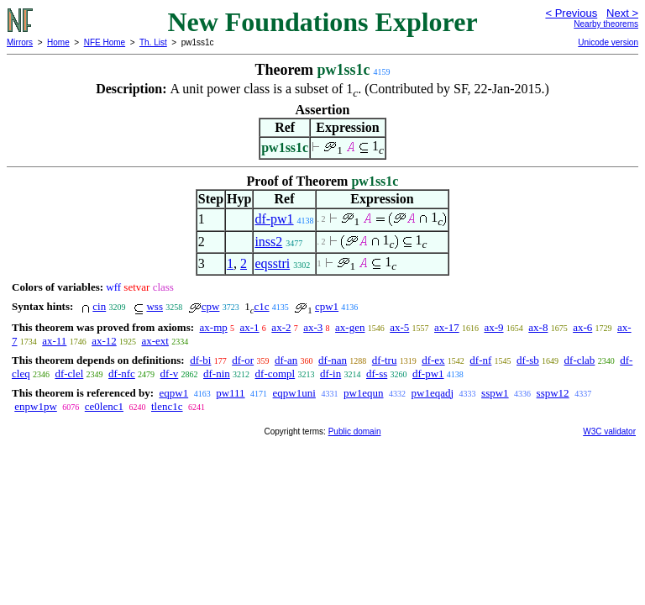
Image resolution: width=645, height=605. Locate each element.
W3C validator (609, 431)
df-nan (332, 360)
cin (99, 306)
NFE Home (104, 42)
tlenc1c (167, 406)
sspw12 (553, 393)
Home (58, 42)
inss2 (268, 241)
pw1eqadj (433, 393)
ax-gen (349, 327)
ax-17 (446, 327)
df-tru (384, 360)
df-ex (433, 360)
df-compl (275, 373)
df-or (243, 360)
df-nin (216, 373)
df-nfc (121, 373)
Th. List (153, 42)
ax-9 (493, 327)
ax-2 (281, 327)
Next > (622, 13)
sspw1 (495, 393)
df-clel (69, 373)
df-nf (480, 360)
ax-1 (250, 327)
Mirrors (20, 42)
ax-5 (399, 327)
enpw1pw (35, 406)
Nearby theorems (606, 24)
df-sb (528, 360)
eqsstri (272, 263)
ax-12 (104, 340)
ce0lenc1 (104, 406)
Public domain (354, 431)
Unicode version (608, 42)
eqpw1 (173, 393)
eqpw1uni (294, 393)
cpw (211, 306)
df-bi (200, 360)
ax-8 (538, 327)
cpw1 (326, 306)
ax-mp (214, 327)
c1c (261, 306)
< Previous (571, 13)
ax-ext (154, 340)
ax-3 (312, 327)
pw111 (230, 393)
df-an (286, 360)
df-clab (579, 360)
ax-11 (54, 340)
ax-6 (582, 327)
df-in (330, 373)
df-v (169, 373)
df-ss (376, 373)
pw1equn (363, 393)
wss (154, 306)
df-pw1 (273, 219)
